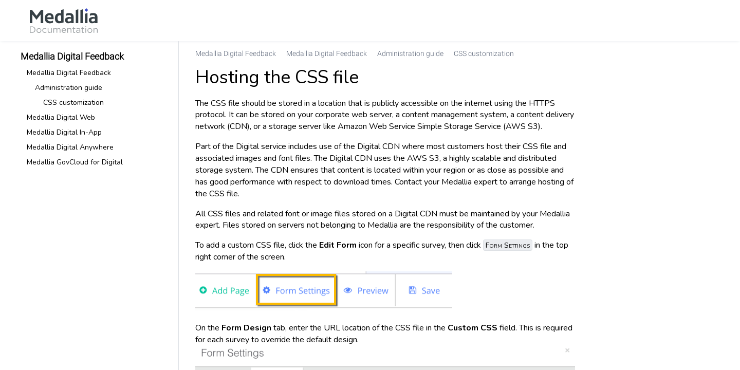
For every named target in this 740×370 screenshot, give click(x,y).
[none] (711, 53)
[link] (64, 20)
